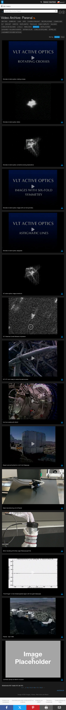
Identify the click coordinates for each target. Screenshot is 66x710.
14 (27, 687)
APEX (24, 21)
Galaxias (54, 24)
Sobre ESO (12, 21)
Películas (33, 24)
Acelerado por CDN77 (39, 701)
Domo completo (43, 24)
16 (34, 687)
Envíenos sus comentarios (5, 701)
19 (44, 687)
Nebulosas (28, 27)
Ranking (57, 37)
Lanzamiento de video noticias (11, 32)
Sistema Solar (27, 29)
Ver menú (5, 6)
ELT (3, 24)
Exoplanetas (24, 24)
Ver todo (4, 21)
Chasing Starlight (34, 21)
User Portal (52, 2)
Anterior (60, 690)
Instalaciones (45, 27)
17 (37, 687)
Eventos (15, 24)
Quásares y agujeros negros (11, 29)
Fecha (62, 37)
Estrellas (52, 29)
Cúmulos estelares (40, 29)
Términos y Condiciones (49, 701)
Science (46, 2)
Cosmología (58, 21)
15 (31, 687)
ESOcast (8, 24)
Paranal (36, 27)
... (24, 687)
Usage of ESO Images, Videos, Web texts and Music (33, 694)
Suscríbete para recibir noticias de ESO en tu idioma (23, 701)
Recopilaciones (47, 21)
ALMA (19, 21)
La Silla (19, 27)
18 (41, 687)
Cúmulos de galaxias (9, 27)
